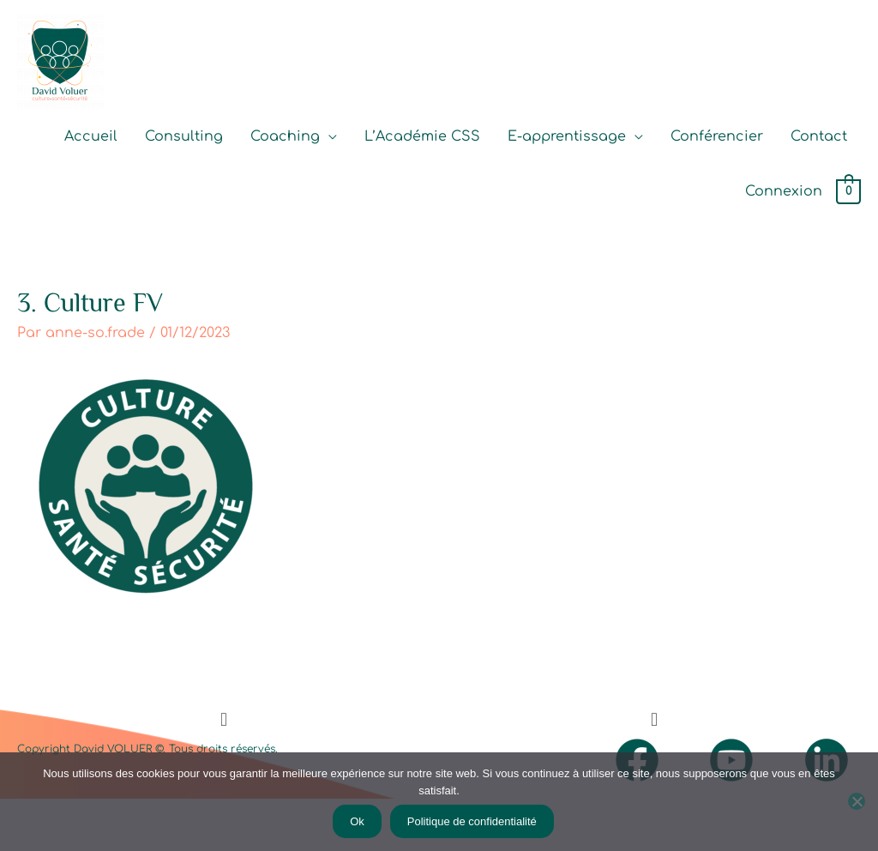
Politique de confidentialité (472, 821)
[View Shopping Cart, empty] (848, 192)
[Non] (856, 801)
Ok (357, 821)
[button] (223, 720)
